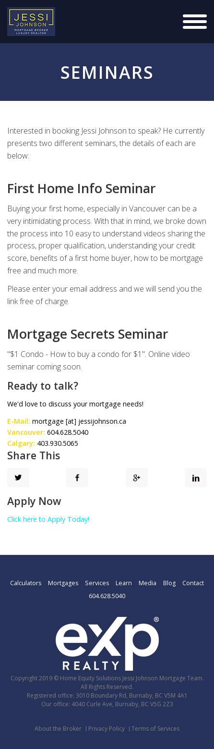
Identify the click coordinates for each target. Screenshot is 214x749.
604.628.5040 (107, 596)
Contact (193, 583)
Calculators (25, 583)
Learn (124, 583)
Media (147, 583)
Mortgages (63, 583)
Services (97, 583)
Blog (169, 583)
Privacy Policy (106, 728)
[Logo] (31, 21)
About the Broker (58, 728)
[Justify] (195, 21)
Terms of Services (155, 728)
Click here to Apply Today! (48, 519)
